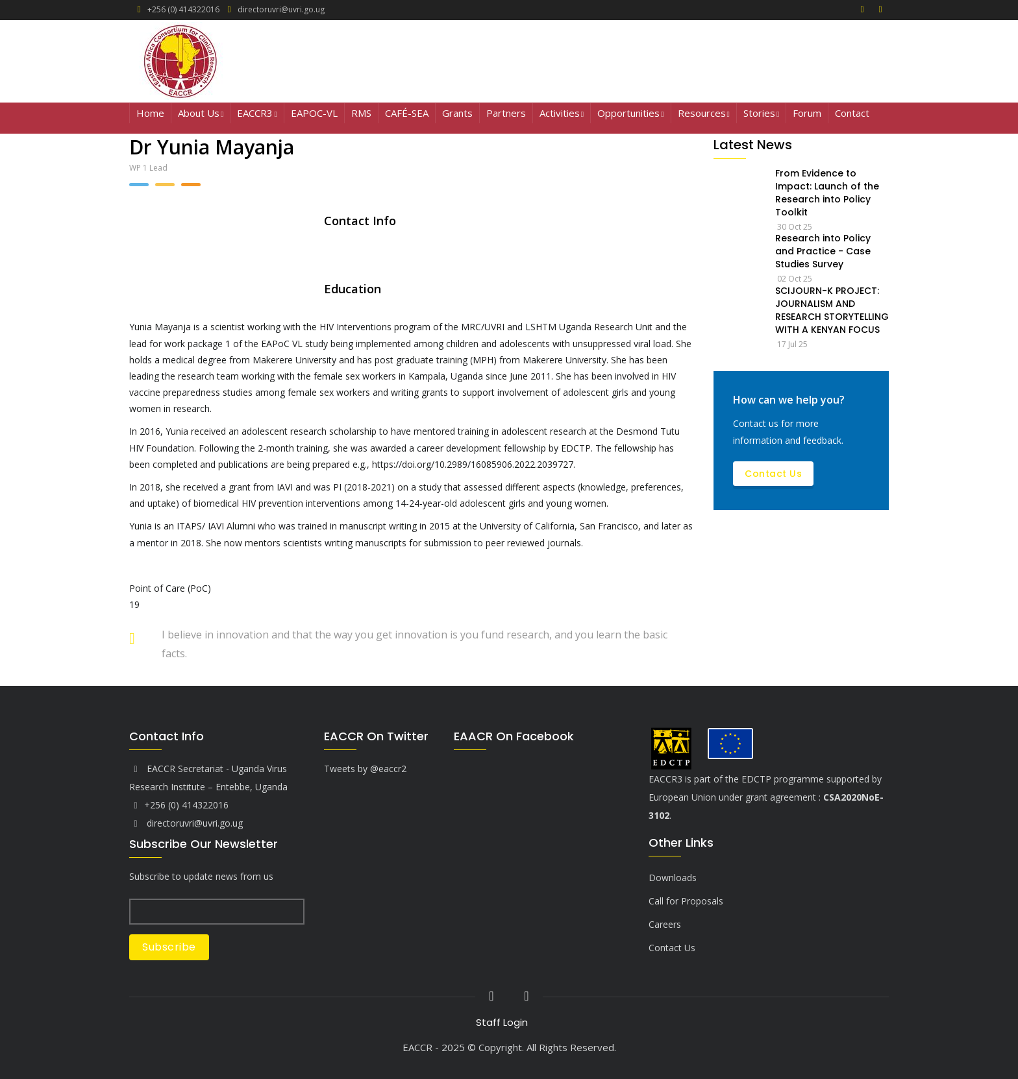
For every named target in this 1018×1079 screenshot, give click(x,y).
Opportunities (630, 114)
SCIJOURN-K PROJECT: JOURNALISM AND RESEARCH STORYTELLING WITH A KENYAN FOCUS (832, 310)
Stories (761, 114)
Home (150, 112)
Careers (665, 924)
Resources (704, 114)
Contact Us (773, 473)
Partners (506, 112)
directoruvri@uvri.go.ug (186, 823)
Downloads (673, 877)
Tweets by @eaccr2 (365, 768)
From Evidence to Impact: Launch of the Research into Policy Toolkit (827, 193)
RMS (361, 112)
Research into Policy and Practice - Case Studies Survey (823, 251)
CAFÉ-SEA (406, 112)
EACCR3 (257, 114)
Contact (852, 112)
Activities (562, 114)
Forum (807, 112)
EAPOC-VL (314, 112)
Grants (457, 112)
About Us (200, 114)
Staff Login (502, 1022)
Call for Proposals (686, 901)
